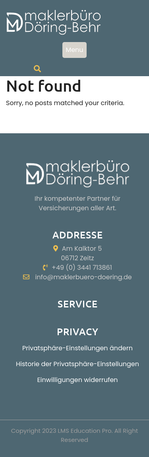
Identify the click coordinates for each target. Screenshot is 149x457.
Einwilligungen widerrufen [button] (77, 379)
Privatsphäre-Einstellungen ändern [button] (77, 348)
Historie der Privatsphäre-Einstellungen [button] (77, 364)
